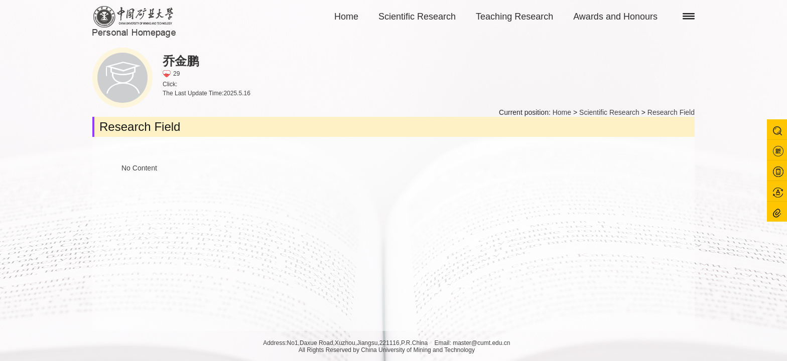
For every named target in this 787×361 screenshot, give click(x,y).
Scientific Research (417, 17)
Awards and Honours (615, 17)
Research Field (671, 112)
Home (346, 17)
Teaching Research (514, 17)
